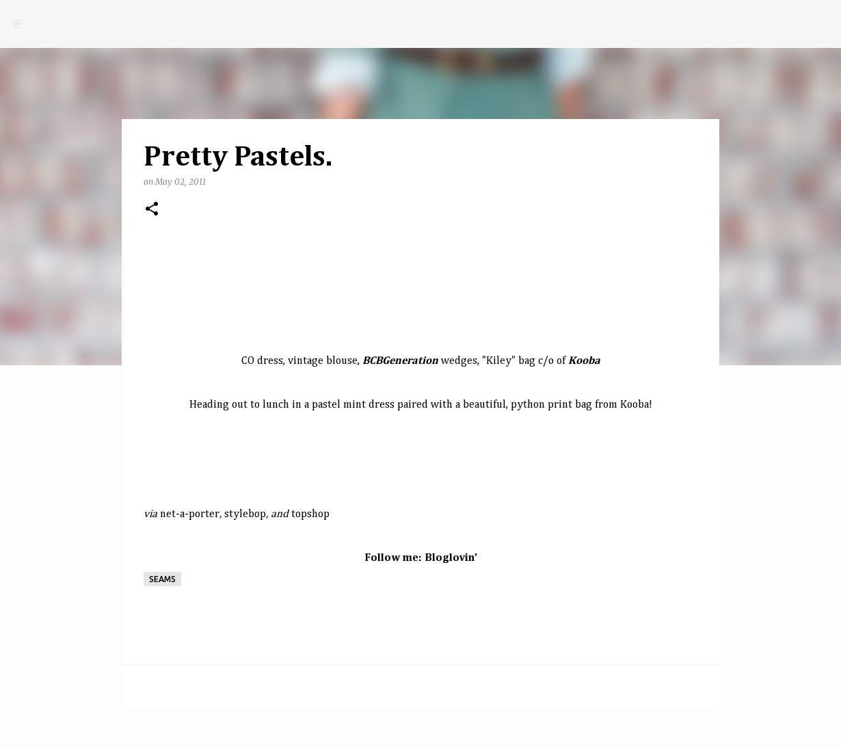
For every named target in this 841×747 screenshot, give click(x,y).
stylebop (245, 514)
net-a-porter (189, 514)
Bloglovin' (451, 558)
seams (162, 579)
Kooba (634, 404)
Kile (495, 361)
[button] (152, 209)
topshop (310, 514)
